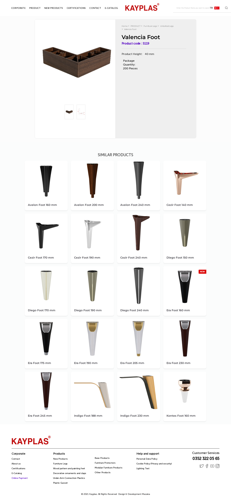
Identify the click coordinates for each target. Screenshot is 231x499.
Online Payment (20, 478)
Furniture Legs (60, 463)
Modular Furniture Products (108, 467)
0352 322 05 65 (205, 458)
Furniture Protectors (105, 463)
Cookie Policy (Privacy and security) (154, 463)
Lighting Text (143, 468)
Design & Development (134, 494)
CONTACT (91, 8)
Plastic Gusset (60, 483)
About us (16, 463)
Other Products (103, 472)
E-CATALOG (108, 8)
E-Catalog (17, 473)
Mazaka (146, 494)
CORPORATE (14, 8)
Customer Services (205, 454)
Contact (16, 459)
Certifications (18, 468)
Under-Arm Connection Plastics (69, 478)
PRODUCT (31, 8)
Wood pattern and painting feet (69, 468)
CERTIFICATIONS (72, 8)
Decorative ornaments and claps (69, 473)
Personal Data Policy (146, 459)
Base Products (102, 458)
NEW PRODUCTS (50, 8)
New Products (60, 459)
